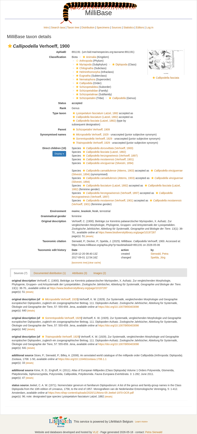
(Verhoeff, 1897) (110, 155)
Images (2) (99, 273)
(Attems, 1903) (108, 170)
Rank (63, 108)
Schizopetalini (85, 98)
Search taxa (58, 27)
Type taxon (59, 113)
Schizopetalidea (86, 86)
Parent (62, 129)
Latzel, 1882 (95, 113)
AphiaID (61, 51)
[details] (89, 236)
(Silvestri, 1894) (108, 163)
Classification (57, 56)
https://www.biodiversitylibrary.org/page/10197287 (127, 232)
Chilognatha (84, 68)
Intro (46, 27)
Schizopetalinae (86, 94)
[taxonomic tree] (80, 262)
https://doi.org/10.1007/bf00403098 (118, 306)
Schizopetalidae (86, 90)
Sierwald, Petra (159, 253)
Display (59, 153)
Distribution (87, 27)
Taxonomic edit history (52, 249)
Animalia (89, 56)
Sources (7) (20, 273)
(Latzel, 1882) (95, 116)
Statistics (128, 27)
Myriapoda (83, 64)
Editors (140, 27)
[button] (10, 46)
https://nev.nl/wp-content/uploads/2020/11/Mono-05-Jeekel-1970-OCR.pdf (91, 392)
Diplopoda (119, 64)
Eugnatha (83, 75)
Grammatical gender (53, 216)
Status (62, 103)
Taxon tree (73, 27)
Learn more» (141, 421)
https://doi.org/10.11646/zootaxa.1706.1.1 (82, 359)
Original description (53, 221)
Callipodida (83, 83)
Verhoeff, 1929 (90, 134)
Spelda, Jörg (158, 257)
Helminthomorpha (87, 71)
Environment (58, 211)
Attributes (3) (79, 273)
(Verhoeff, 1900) (107, 148)
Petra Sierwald (153, 432)
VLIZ (95, 432)
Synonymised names (53, 134)
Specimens (103, 27)
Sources (116, 27)
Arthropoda (83, 60)
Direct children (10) (54, 148)
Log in (149, 27)
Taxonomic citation (54, 241)
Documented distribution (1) (50, 273)
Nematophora (85, 79)
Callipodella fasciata (167, 77)
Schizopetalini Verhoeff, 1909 (91, 129)
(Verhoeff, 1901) (108, 159)
